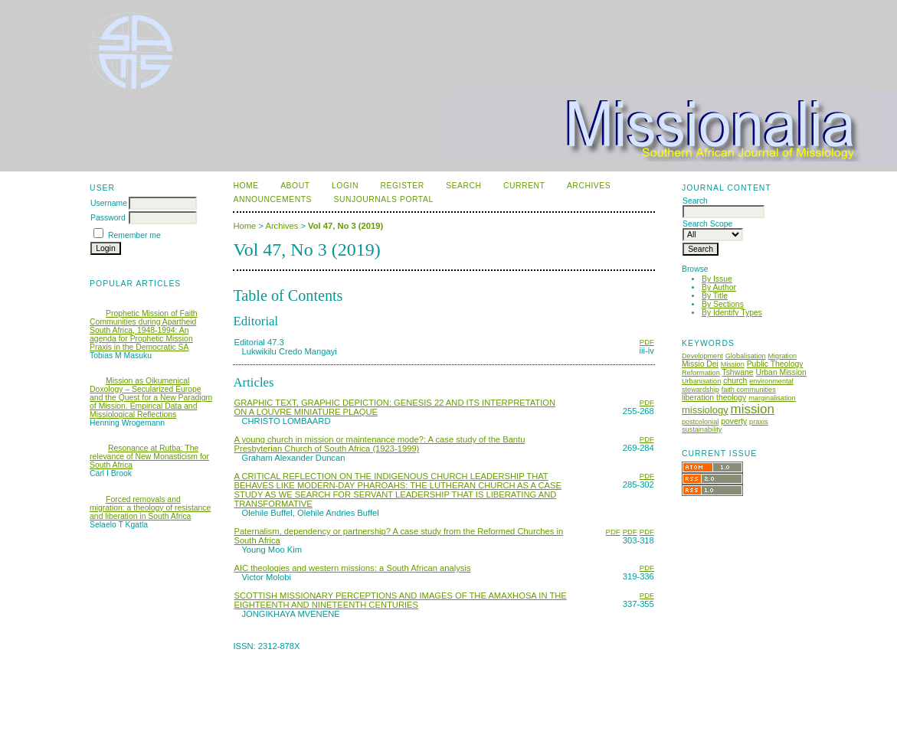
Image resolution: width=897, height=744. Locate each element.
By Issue (717, 279)
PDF (647, 342)
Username (108, 203)
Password (108, 218)
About (294, 185)
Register (402, 185)
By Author (719, 287)
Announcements (272, 199)
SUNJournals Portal (383, 199)
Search (463, 185)
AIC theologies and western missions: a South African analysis (352, 568)
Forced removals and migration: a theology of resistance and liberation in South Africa (150, 507)
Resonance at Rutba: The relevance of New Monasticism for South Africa (149, 456)
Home (245, 185)
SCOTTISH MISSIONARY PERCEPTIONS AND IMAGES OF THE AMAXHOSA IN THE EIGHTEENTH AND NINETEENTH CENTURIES (400, 600)
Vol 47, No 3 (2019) (345, 225)
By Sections (723, 304)
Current (524, 185)
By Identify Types (732, 312)
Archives (589, 185)
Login (345, 185)
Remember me (134, 235)
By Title (715, 296)
